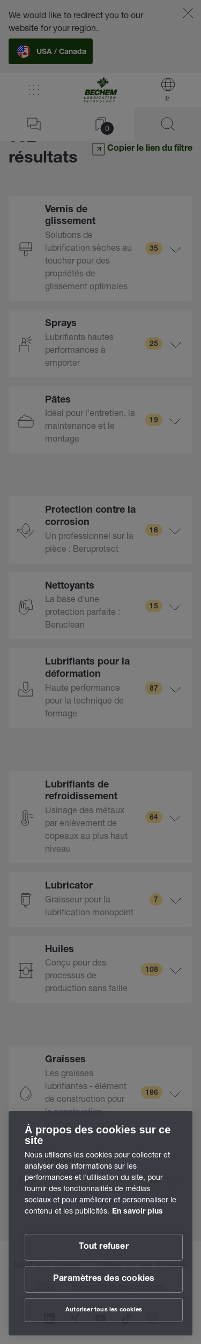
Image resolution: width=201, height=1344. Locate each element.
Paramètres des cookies (103, 1279)
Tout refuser (103, 1247)
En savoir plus (137, 1212)
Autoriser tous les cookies (103, 1310)
